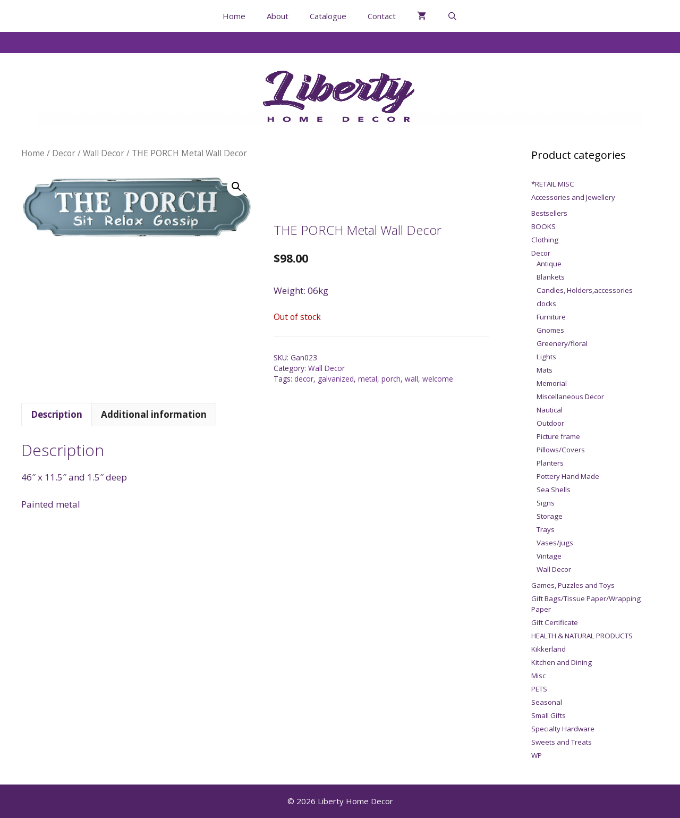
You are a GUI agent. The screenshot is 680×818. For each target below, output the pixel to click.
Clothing (544, 239)
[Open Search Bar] (452, 16)
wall (411, 379)
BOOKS (543, 226)
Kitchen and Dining (561, 662)
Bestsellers (549, 213)
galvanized (336, 379)
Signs (546, 503)
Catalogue (328, 16)
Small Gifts (548, 715)
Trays (546, 529)
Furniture (551, 317)
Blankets (551, 277)
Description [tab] (56, 414)
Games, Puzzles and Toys (573, 585)
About (277, 16)
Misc (538, 675)
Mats (544, 370)
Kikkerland (548, 649)
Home (234, 16)
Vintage (549, 556)
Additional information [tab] (154, 414)
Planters (550, 463)
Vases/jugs (555, 542)
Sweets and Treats (561, 742)
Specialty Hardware (562, 728)
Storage (550, 516)
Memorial (552, 383)
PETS (539, 689)
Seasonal (546, 702)
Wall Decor (103, 153)
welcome (437, 379)
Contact (382, 16)
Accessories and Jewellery (573, 197)
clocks (546, 303)
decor (303, 379)
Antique (549, 263)
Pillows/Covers (561, 449)
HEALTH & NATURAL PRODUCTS (582, 635)
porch (391, 379)
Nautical (550, 410)
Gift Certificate (554, 622)
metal (367, 379)
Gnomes (550, 330)
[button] (236, 186)
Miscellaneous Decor (570, 396)
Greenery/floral (562, 343)
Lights (546, 356)
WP (536, 755)
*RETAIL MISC (552, 184)
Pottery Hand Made (568, 476)
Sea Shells (554, 489)
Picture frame (558, 436)
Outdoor (550, 423)
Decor (63, 153)
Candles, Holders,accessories (585, 290)
